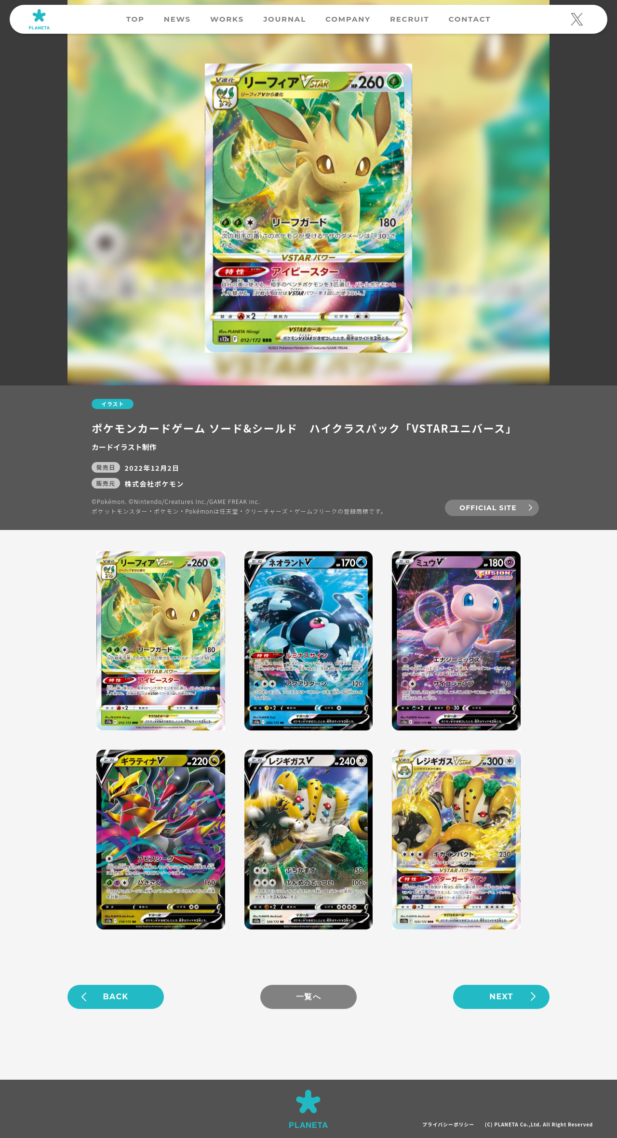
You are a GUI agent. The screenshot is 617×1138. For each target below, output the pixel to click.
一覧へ (308, 997)
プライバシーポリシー (448, 1124)
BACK (116, 997)
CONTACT (469, 19)
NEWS (177, 19)
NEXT (501, 997)
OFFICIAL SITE (487, 508)
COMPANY (348, 19)
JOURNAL (284, 19)
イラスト (112, 404)
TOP (135, 19)
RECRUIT (409, 19)
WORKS (227, 19)
